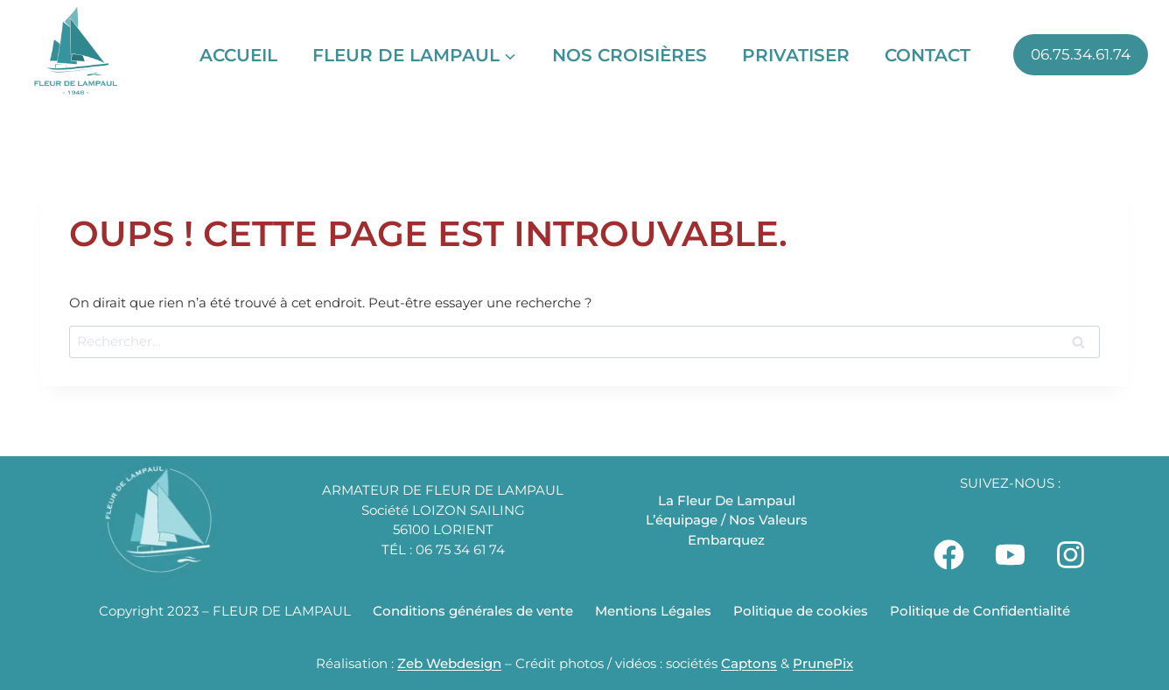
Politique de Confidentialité (980, 610)
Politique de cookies (800, 610)
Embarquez (726, 540)
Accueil (238, 55)
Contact (927, 55)
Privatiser (796, 55)
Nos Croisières (629, 55)
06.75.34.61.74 (1080, 54)
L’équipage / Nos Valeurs (727, 519)
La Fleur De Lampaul (726, 500)
